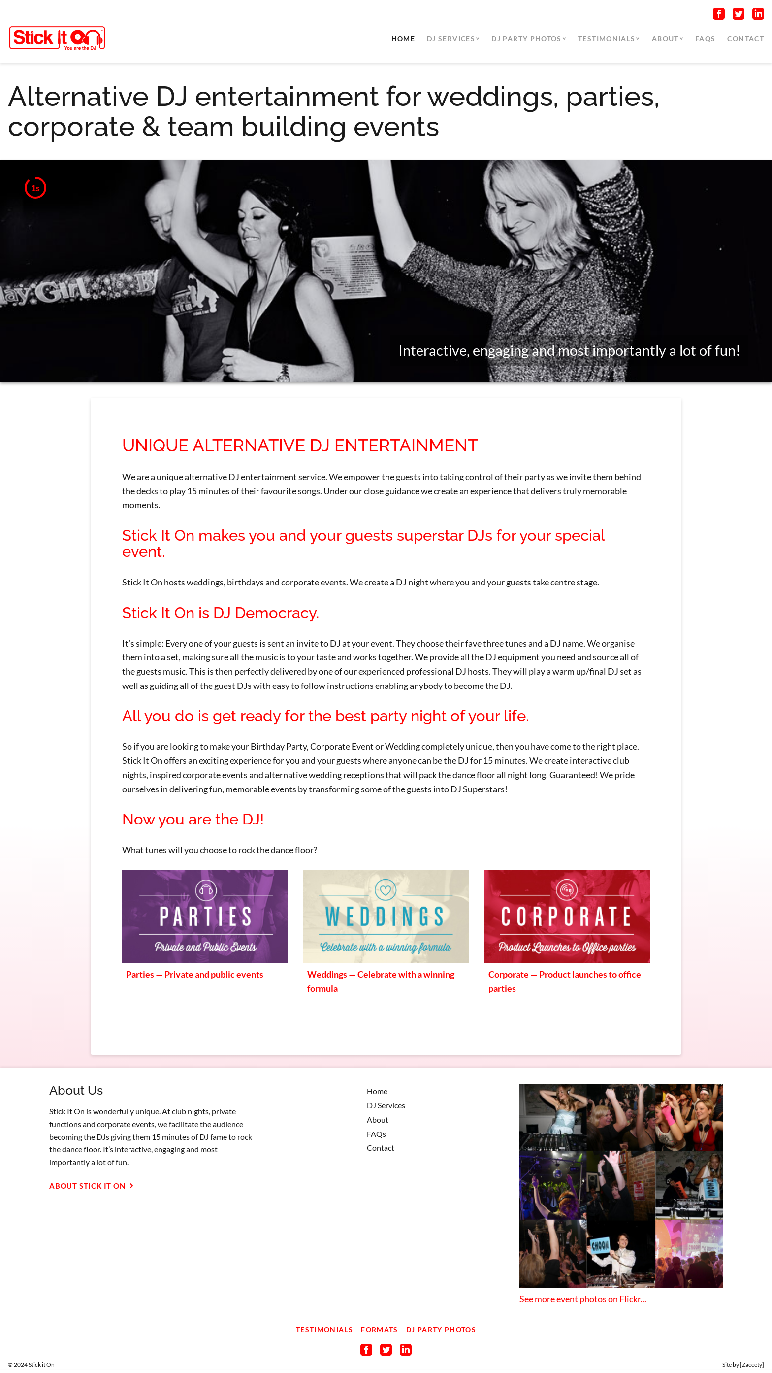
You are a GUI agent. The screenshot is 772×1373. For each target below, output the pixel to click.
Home (403, 38)
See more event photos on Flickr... (582, 1298)
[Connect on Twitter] (738, 16)
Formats (379, 1329)
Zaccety (752, 1364)
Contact (745, 38)
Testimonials (606, 38)
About (665, 38)
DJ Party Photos (526, 38)
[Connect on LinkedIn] (758, 16)
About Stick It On (93, 1186)
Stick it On (42, 1364)
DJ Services (451, 38)
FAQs (705, 38)
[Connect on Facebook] (719, 16)
